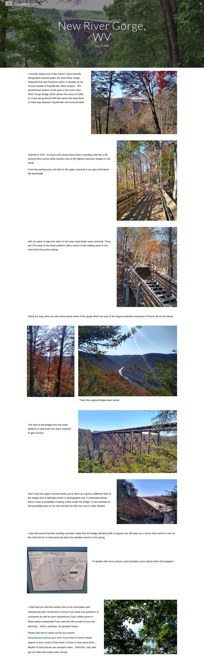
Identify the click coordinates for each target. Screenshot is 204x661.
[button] (201, 4)
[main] (102, 34)
